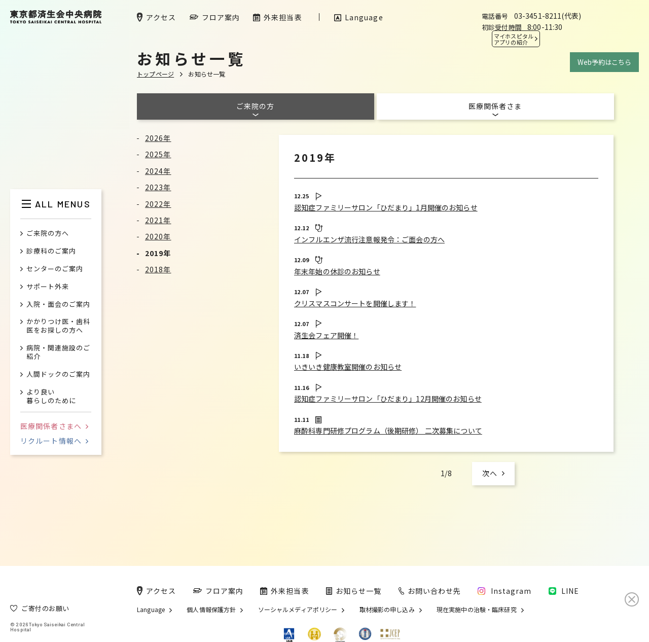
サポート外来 (47, 286)
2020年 (158, 236)
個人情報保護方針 (211, 610)
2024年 (158, 171)
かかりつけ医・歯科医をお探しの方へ (58, 326)
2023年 (158, 187)
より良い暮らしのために (51, 396)
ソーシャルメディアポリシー (298, 610)
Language (151, 610)
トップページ (155, 73)
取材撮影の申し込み (387, 610)
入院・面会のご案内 (58, 304)
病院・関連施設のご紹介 (58, 352)
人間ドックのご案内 (58, 374)
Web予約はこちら (604, 62)
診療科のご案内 (51, 251)
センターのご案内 (54, 269)
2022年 (158, 204)
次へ (489, 473)
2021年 (158, 220)
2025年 (158, 154)
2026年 (158, 138)
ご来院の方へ (47, 233)
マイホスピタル (513, 39)
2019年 (158, 253)
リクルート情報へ (54, 440)
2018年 (158, 269)
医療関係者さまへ (54, 426)
